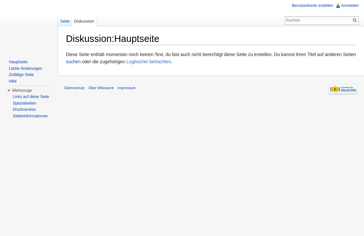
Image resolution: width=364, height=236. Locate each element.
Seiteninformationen (30, 116)
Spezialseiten (24, 103)
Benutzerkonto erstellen (312, 5)
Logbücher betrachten (148, 61)
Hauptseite (18, 62)
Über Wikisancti (101, 88)
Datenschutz (74, 88)
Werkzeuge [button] (22, 90)
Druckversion (24, 109)
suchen (73, 61)
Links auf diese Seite (31, 96)
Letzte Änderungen (25, 68)
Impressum (126, 88)
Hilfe (13, 81)
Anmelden (350, 5)
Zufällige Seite (21, 74)
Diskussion (84, 21)
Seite (65, 21)
